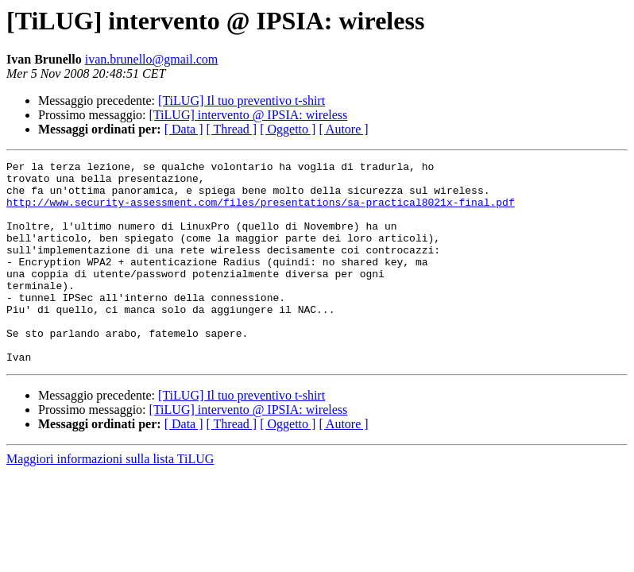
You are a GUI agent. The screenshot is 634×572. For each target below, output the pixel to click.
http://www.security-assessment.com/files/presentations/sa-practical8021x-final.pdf (260, 211)
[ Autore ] (343, 129)
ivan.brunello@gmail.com (151, 59)
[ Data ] (183, 129)
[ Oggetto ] (287, 129)
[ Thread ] (232, 129)
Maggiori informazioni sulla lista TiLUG (110, 499)
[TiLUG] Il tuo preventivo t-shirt (241, 100)
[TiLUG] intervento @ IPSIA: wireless (248, 115)
